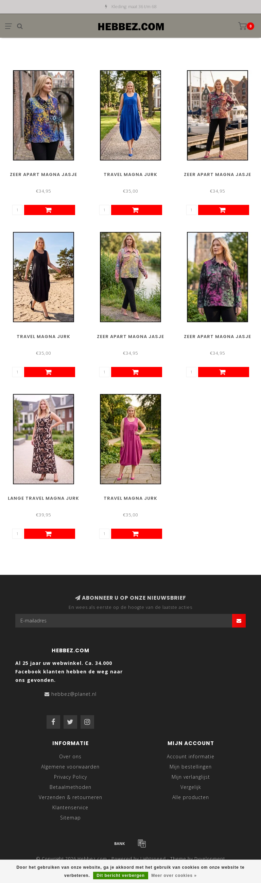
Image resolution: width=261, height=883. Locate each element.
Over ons (70, 756)
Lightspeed (153, 859)
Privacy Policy (70, 777)
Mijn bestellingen (191, 766)
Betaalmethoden (70, 787)
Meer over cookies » (174, 875)
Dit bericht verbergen (121, 875)
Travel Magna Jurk (130, 174)
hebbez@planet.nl (74, 694)
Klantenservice (70, 807)
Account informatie (190, 756)
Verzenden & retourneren (70, 797)
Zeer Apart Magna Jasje (43, 174)
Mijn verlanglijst (191, 777)
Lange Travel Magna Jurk (43, 498)
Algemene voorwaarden (70, 766)
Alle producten (190, 797)
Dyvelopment (209, 859)
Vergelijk (190, 787)
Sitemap (70, 817)
